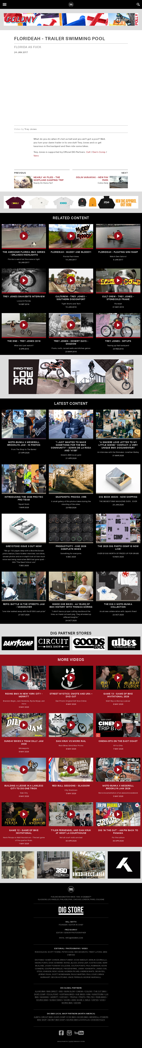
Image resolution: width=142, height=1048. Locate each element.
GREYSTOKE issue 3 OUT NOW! (24, 546)
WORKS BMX (67, 1003)
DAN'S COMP (39, 994)
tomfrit (71, 1041)
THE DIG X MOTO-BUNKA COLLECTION (118, 605)
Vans (36, 155)
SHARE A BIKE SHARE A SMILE (77, 1000)
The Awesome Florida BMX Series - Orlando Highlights (24, 253)
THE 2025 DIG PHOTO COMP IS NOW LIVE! (118, 547)
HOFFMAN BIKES (67, 994)
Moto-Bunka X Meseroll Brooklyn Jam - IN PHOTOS (23, 443)
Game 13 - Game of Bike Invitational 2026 (118, 695)
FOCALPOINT (52, 994)
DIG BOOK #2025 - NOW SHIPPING (118, 497)
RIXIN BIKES (101, 997)
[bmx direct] (88, 865)
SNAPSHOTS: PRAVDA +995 (71, 497)
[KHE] (124, 865)
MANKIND (44, 997)
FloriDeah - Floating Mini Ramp (118, 252)
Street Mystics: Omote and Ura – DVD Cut (71, 695)
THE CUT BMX (100, 991)
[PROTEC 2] (71, 376)
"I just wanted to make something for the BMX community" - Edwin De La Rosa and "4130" (71, 446)
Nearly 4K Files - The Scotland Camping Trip (49, 178)
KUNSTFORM (97, 994)
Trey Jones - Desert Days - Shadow (71, 342)
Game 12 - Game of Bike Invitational (24, 831)
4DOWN (77, 1003)
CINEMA (79, 991)
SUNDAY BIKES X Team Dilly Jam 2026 (24, 742)
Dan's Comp (98, 152)
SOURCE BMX (42, 1000)
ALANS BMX (40, 991)
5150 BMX (71, 1017)
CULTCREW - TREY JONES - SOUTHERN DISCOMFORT (70, 298)
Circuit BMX (47, 1017)
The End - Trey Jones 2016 (23, 341)
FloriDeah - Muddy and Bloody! (71, 252)
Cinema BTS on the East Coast (118, 741)
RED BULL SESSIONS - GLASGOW (71, 785)
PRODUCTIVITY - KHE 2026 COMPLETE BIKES (71, 547)
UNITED (95, 1000)
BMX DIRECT (52, 991)
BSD (61, 991)
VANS (102, 1000)
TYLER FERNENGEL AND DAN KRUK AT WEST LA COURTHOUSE (71, 831)
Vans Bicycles (98, 1020)
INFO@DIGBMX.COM (74, 938)
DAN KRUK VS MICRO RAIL (71, 741)
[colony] (71, 19)
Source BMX (72, 1020)
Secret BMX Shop (56, 1020)
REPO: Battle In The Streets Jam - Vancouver (24, 605)
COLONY (88, 991)
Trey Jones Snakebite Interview (24, 296)
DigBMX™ (87, 897)
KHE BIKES (80, 994)
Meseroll (94, 1017)
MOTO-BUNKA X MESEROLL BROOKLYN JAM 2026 (118, 787)
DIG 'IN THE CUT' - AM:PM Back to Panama (118, 831)
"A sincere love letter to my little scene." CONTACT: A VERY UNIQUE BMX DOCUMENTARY (118, 445)
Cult (88, 152)
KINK (89, 994)
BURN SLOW (69, 991)
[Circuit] (53, 643)
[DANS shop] (18, 643)
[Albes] (124, 643)
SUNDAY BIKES (56, 1000)
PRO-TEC (91, 997)
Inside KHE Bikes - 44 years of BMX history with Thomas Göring (71, 605)
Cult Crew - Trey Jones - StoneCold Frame (118, 298)
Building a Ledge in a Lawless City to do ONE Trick (23, 787)
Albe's (37, 1017)
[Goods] (88, 643)
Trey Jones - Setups (118, 341)
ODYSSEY (64, 997)
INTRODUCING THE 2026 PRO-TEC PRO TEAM (24, 498)
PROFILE (74, 997)
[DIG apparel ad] (71, 202)
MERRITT (54, 997)
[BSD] (53, 865)
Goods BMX (82, 1017)
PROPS (82, 997)
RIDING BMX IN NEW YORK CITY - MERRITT (23, 695)
